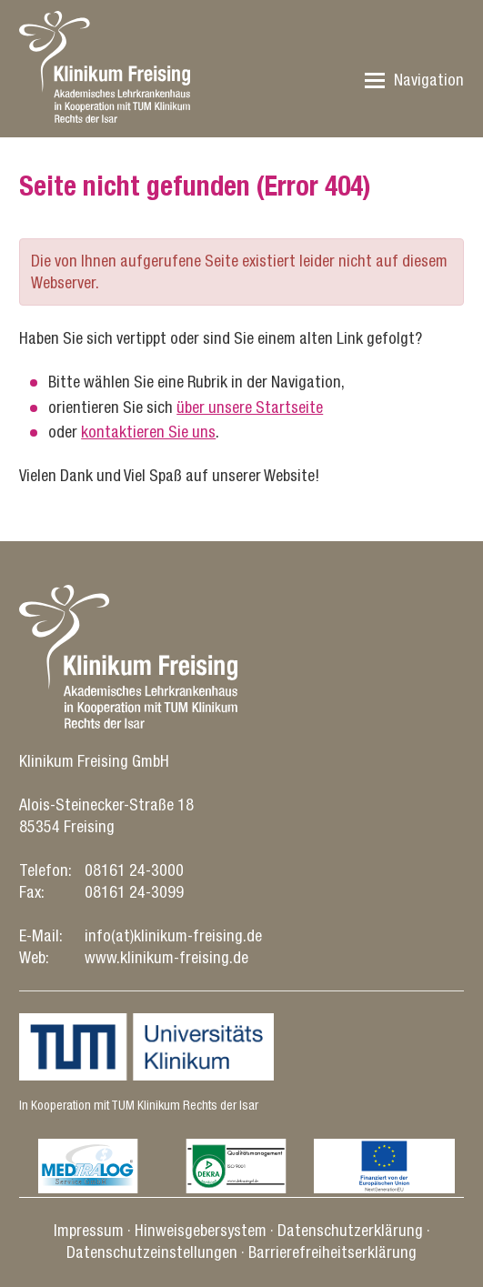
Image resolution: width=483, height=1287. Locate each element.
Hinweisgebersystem (201, 1230)
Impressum (89, 1230)
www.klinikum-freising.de (166, 957)
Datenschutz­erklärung (350, 1230)
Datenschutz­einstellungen (151, 1252)
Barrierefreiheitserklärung (332, 1252)
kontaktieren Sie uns (148, 431)
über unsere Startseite (249, 407)
